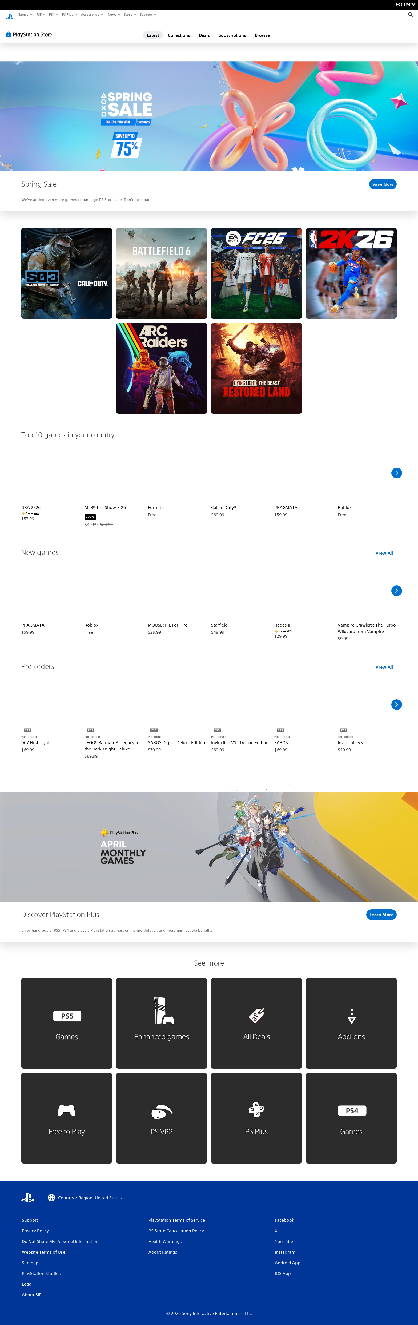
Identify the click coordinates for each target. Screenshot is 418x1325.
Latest (153, 30)
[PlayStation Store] (30, 29)
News (112, 15)
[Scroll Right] (396, 468)
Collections (179, 30)
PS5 (39, 15)
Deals (204, 30)
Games (23, 15)
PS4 (52, 15)
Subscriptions (232, 30)
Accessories (90, 15)
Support (146, 15)
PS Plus (67, 15)
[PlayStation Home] (9, 15)
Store (128, 15)
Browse (262, 30)
